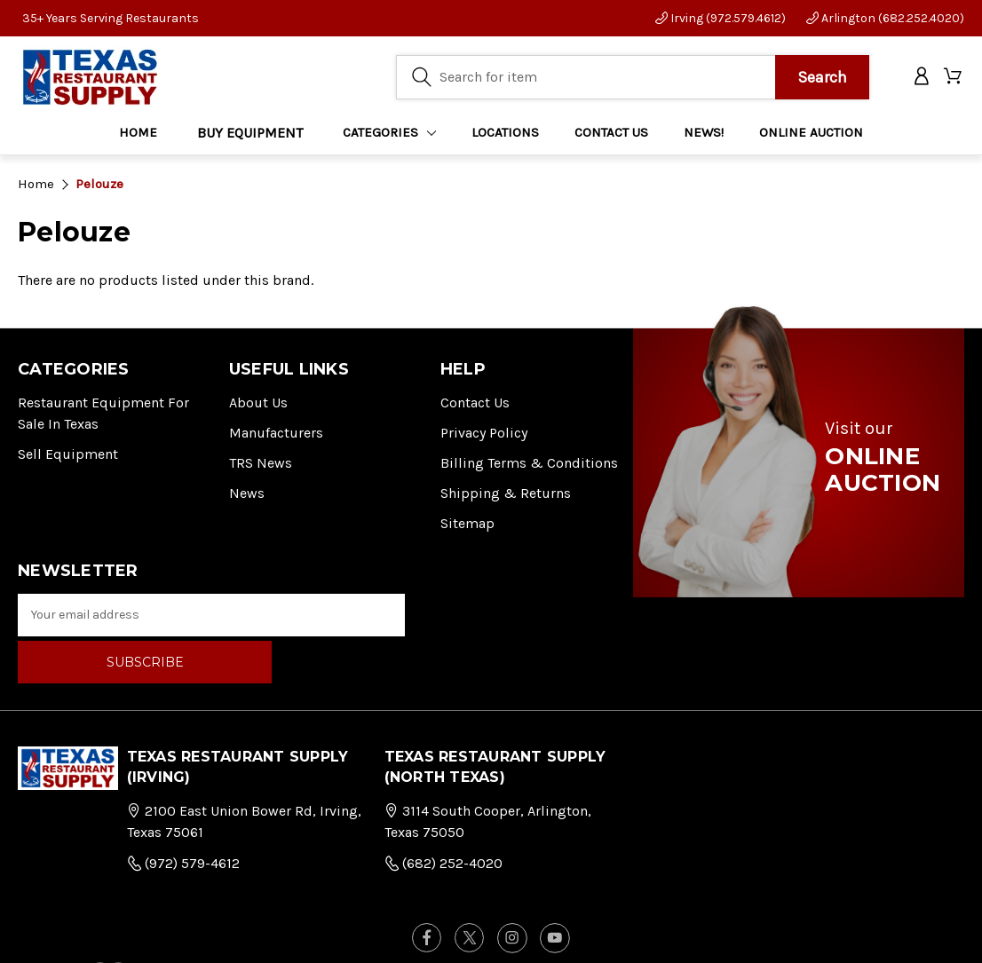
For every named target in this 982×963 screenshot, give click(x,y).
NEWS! (704, 134)
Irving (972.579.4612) (720, 18)
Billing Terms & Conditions (529, 462)
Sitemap (467, 523)
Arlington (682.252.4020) (885, 18)
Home (138, 134)
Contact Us (475, 402)
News (247, 493)
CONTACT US (611, 134)
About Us (258, 402)
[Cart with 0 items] (954, 78)
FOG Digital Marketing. (885, 928)
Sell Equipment (68, 454)
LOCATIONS (505, 134)
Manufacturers (276, 432)
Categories (390, 134)
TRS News (260, 462)
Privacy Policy (483, 432)
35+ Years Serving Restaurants (110, 18)
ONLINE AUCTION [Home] (811, 134)
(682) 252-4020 (443, 816)
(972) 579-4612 (183, 816)
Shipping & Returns (505, 493)
